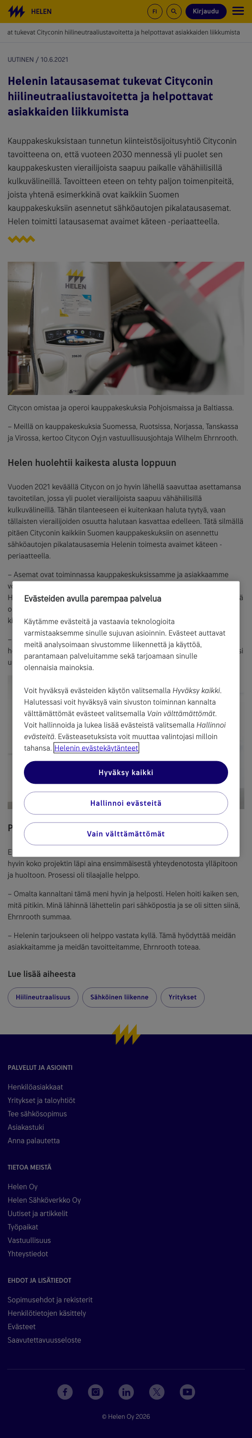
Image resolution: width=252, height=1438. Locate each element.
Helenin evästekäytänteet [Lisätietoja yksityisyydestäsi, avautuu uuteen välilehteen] (96, 748)
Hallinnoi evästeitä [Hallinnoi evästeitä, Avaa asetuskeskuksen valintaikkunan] (126, 803)
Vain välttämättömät (126, 833)
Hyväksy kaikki (126, 772)
